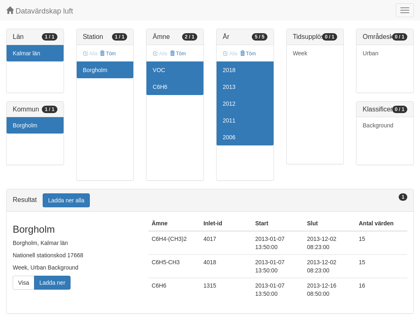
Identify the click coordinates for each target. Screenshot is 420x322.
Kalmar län (26, 53)
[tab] (210, 200)
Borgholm (25, 125)
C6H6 (160, 87)
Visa (23, 282)
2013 (229, 87)
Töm (108, 54)
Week (300, 53)
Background (378, 125)
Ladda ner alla (66, 200)
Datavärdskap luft (39, 11)
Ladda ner (52, 282)
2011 (229, 120)
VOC (159, 70)
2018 (229, 70)
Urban (370, 53)
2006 (229, 137)
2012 (229, 103)
